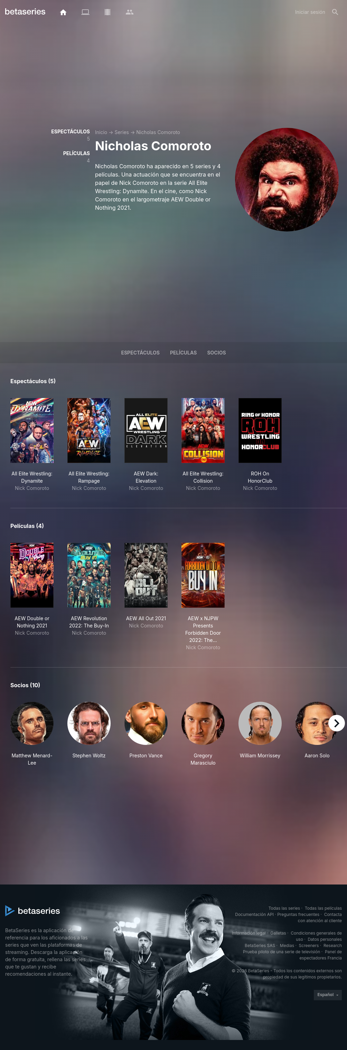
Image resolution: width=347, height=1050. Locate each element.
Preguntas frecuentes (298, 914)
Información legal (249, 933)
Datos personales (325, 939)
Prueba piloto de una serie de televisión (281, 951)
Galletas (278, 933)
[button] (32, 734)
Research (332, 945)
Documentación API (254, 914)
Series (121, 132)
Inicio (101, 132)
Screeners (309, 945)
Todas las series (284, 908)
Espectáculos (140, 353)
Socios (216, 353)
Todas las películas (323, 908)
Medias (287, 945)
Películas (183, 353)
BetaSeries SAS (260, 945)
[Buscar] (335, 12)
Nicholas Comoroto (158, 132)
